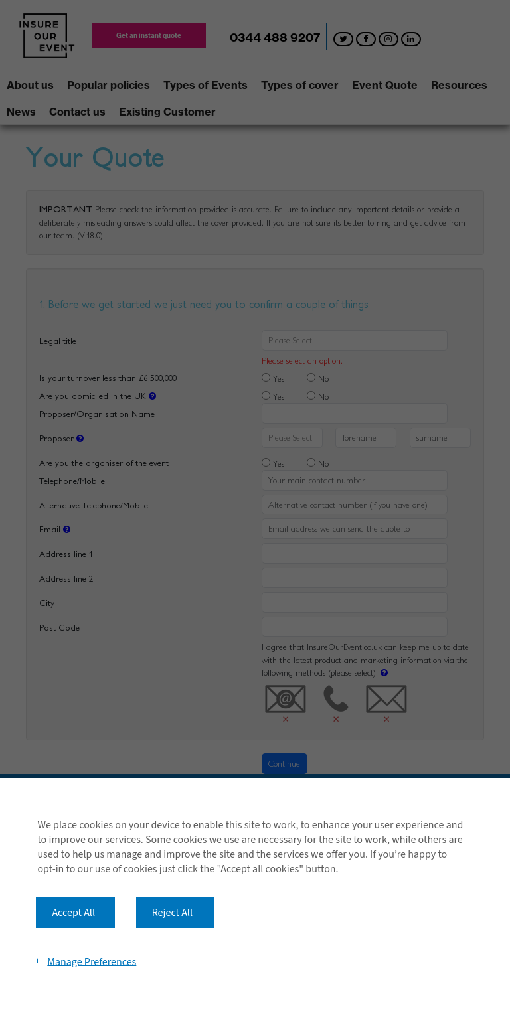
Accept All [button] (73, 912)
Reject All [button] (172, 912)
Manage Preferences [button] (91, 961)
